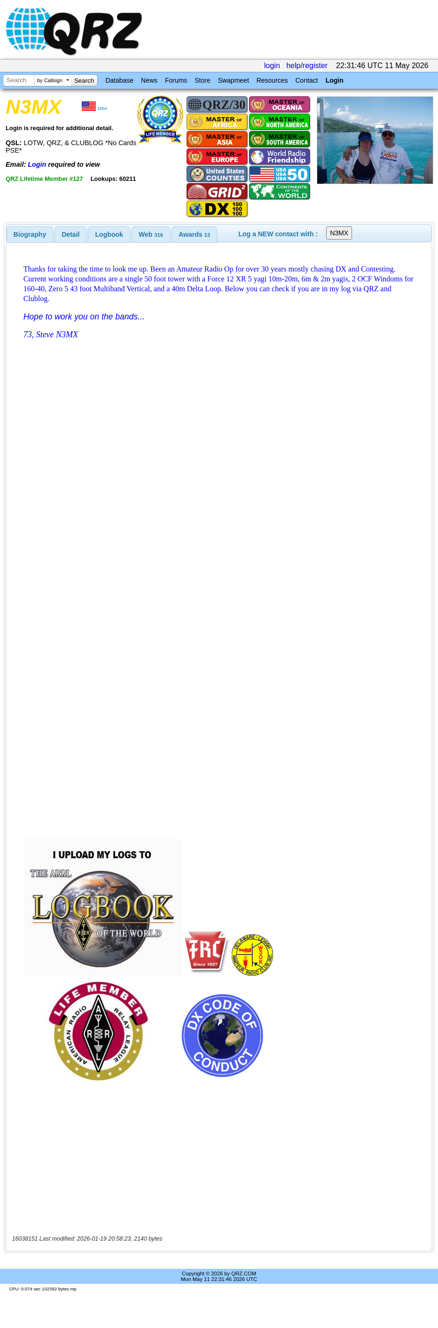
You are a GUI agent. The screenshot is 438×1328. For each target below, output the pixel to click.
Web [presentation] (151, 234)
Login (335, 80)
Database (119, 80)
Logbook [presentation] (109, 234)
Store (202, 80)
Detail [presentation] (70, 234)
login (272, 66)
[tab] (30, 234)
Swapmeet (233, 80)
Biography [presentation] (30, 234)
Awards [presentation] (194, 234)
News (149, 80)
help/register (307, 66)
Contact (306, 80)
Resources (272, 80)
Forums (176, 80)
